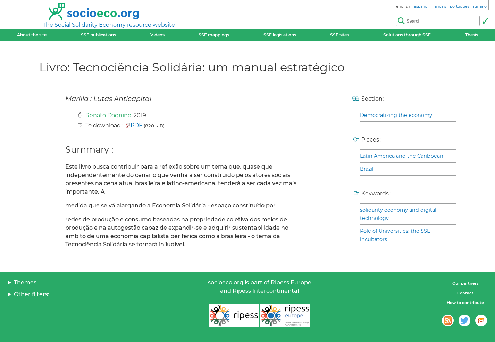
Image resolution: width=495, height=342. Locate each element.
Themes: (26, 282)
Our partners (465, 283)
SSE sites (339, 34)
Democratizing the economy (396, 115)
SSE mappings (214, 34)
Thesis (471, 34)
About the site (32, 34)
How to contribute (465, 302)
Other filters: (31, 294)
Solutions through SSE (407, 34)
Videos (157, 34)
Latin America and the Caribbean (401, 156)
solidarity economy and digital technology (398, 214)
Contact (465, 293)
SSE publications (98, 34)
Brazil (367, 169)
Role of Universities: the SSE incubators (395, 235)
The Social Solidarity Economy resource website (109, 25)
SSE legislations (279, 34)
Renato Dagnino (108, 115)
